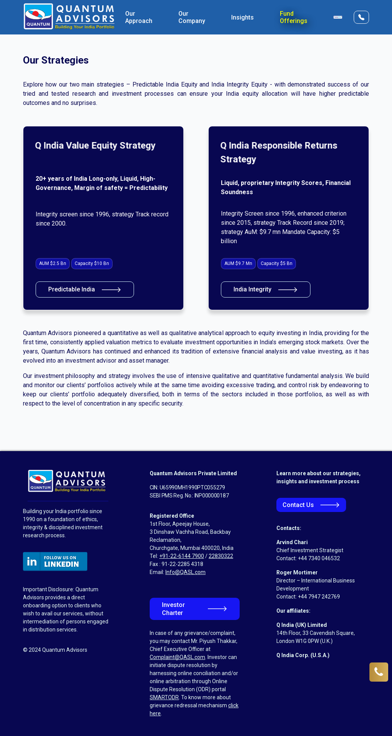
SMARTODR (164, 697)
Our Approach (138, 17)
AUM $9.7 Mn (238, 263)
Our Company (191, 17)
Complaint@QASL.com (177, 657)
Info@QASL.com (185, 572)
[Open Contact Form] (361, 17)
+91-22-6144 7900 (181, 556)
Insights (242, 17)
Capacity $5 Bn (276, 263)
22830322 (221, 556)
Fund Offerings (293, 17)
